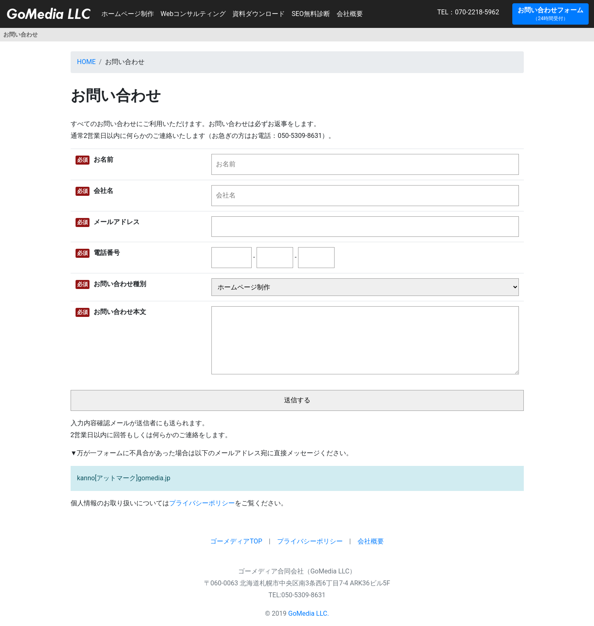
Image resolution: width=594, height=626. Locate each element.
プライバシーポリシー (202, 503)
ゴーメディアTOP (236, 541)
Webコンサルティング (193, 14)
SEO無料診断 (310, 14)
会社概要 (350, 14)
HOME (86, 62)
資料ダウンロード (258, 14)
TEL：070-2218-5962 (438, 12)
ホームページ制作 (127, 14)
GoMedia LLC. (308, 613)
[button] (550, 14)
